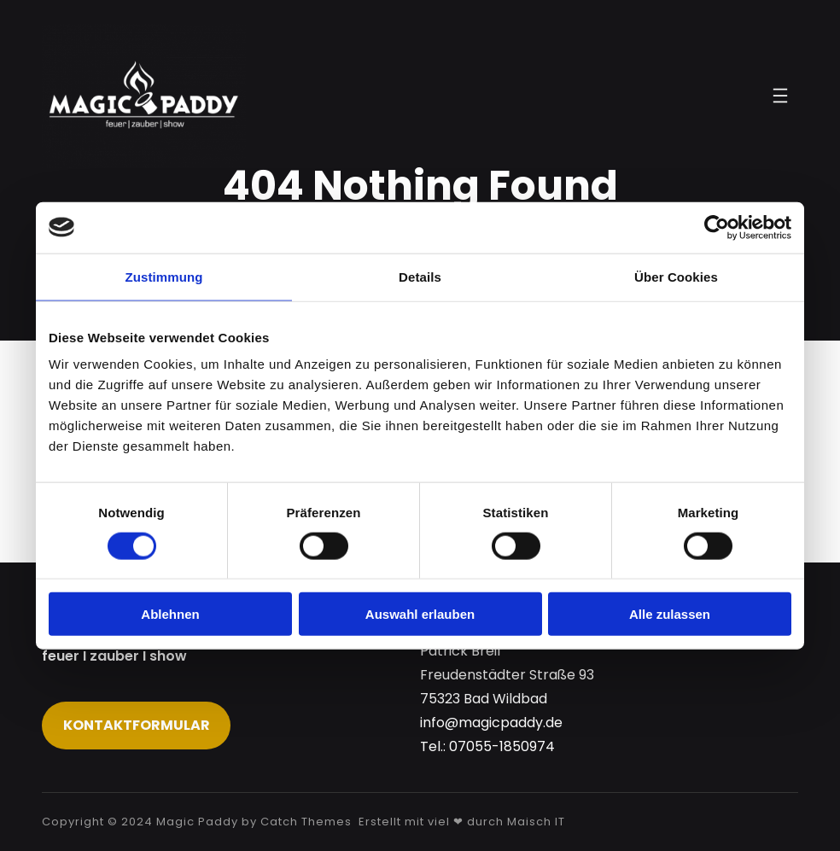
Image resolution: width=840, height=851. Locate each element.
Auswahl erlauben (420, 614)
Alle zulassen (669, 614)
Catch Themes (306, 821)
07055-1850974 (502, 746)
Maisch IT (536, 821)
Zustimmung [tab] (164, 276)
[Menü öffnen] (780, 96)
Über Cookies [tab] (676, 276)
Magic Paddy (197, 821)
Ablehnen (170, 614)
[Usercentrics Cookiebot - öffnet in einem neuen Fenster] (716, 227)
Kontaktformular (136, 725)
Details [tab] (420, 276)
